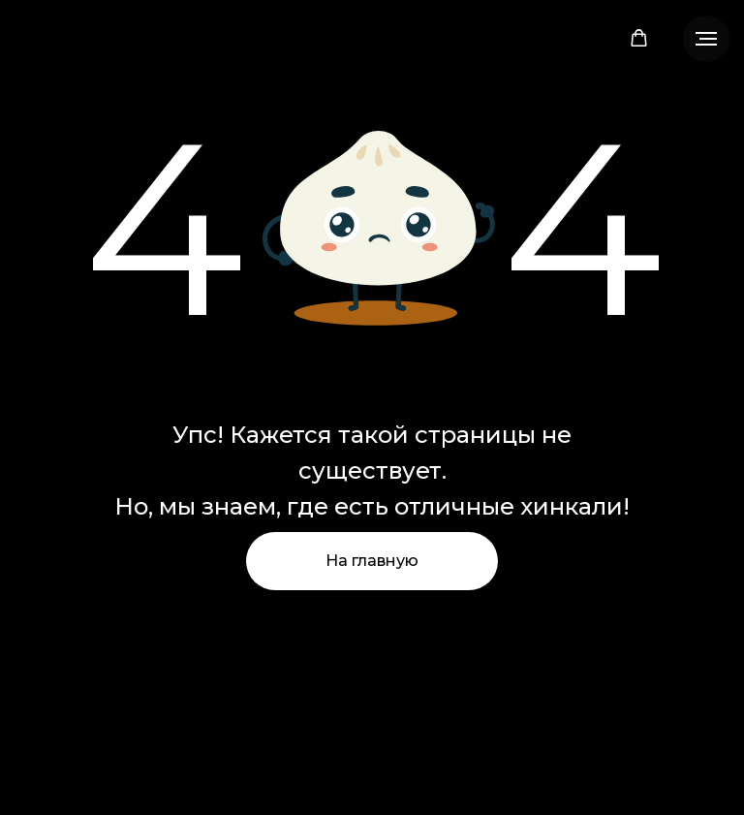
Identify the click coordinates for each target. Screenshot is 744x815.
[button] (639, 38)
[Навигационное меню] (706, 39)
